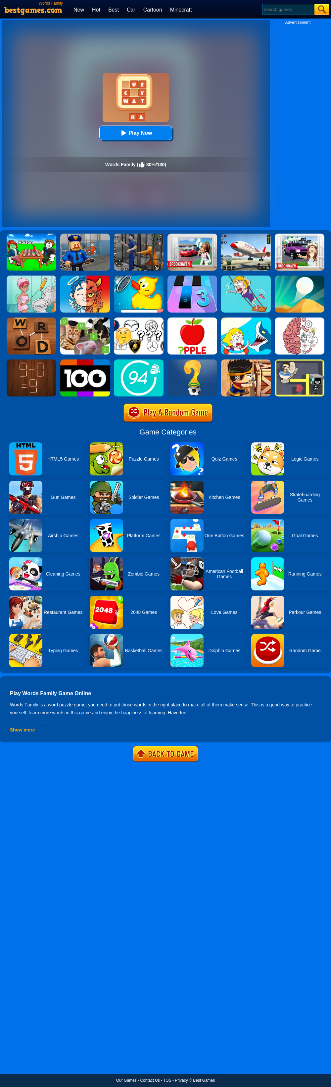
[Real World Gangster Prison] (139, 236)
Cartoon (152, 10)
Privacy (181, 1080)
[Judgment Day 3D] (85, 278)
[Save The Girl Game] (246, 278)
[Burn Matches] (31, 361)
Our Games (126, 1080)
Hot (96, 10)
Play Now (135, 133)
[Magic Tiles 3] (192, 278)
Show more (22, 729)
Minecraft (181, 10)
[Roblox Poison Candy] (31, 236)
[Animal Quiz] (85, 320)
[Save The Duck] (139, 278)
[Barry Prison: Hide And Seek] (85, 236)
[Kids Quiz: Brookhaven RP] (299, 236)
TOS (167, 1080)
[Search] (288, 9)
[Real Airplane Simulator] (246, 236)
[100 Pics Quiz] (85, 361)
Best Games (204, 1080)
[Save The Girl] (246, 320)
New (78, 10)
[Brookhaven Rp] (192, 236)
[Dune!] (299, 278)
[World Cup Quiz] (192, 361)
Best (113, 10)
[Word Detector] (31, 320)
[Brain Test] (299, 320)
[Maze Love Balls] (299, 361)
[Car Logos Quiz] (139, 320)
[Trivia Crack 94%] (139, 361)
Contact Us (150, 1080)
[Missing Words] (192, 320)
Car (131, 10)
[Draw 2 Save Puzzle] (31, 278)
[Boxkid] (246, 361)
